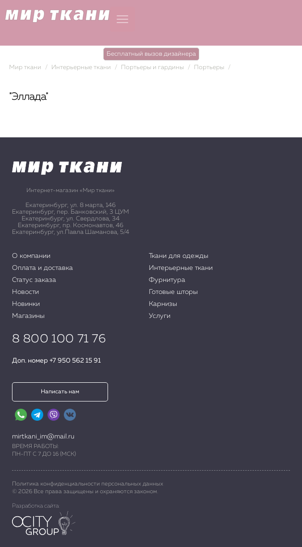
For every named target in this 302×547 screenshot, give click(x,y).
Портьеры (209, 67)
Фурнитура (167, 280)
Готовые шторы (173, 292)
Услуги (159, 316)
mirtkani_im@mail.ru (43, 436)
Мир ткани (25, 67)
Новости (25, 292)
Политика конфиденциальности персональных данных (87, 484)
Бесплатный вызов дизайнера (151, 54)
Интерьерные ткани (81, 67)
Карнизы (163, 304)
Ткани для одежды (178, 256)
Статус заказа (34, 280)
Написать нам (60, 392)
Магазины (28, 316)
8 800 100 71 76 (59, 339)
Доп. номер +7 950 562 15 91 (56, 360)
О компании (31, 256)
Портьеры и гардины (152, 67)
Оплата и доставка (42, 268)
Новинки (26, 304)
